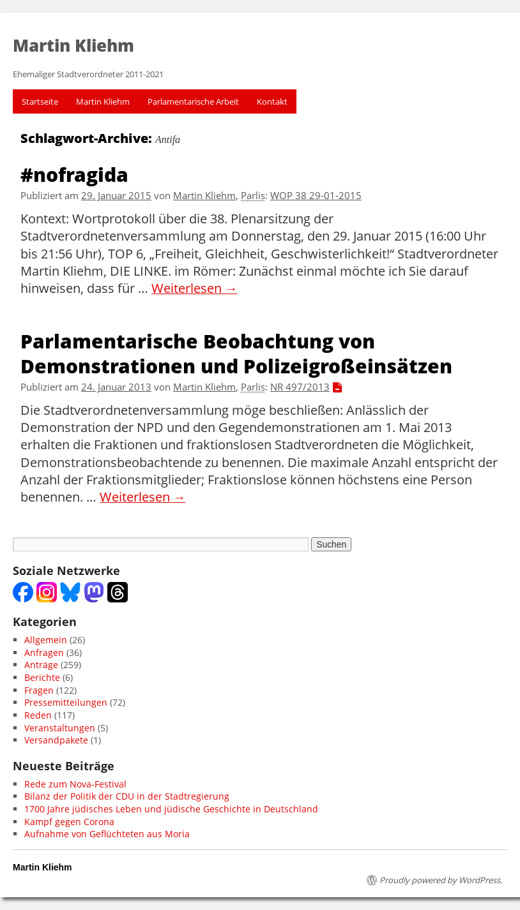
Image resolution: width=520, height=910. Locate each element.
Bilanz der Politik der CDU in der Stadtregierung (126, 796)
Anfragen (44, 652)
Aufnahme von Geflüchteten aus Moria (107, 834)
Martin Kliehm (103, 101)
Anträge (41, 665)
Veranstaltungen (59, 728)
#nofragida (74, 174)
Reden (38, 715)
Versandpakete (56, 740)
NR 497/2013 (300, 387)
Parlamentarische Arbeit (193, 101)
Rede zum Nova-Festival (75, 784)
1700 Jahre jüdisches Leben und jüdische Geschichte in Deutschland (171, 809)
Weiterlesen (194, 288)
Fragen (39, 690)
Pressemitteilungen (65, 702)
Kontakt (272, 101)
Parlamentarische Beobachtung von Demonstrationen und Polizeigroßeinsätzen (236, 353)
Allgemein (45, 640)
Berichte (42, 677)
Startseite (40, 101)
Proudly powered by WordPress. (440, 880)
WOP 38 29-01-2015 (316, 196)
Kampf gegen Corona (69, 822)
